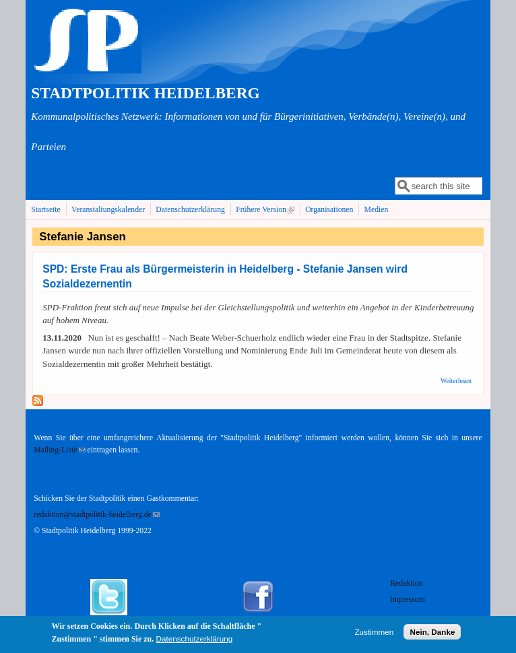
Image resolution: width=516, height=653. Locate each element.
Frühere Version (266, 209)
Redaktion (407, 583)
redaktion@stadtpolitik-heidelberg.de (96, 514)
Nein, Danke (432, 633)
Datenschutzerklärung (190, 209)
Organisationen (329, 209)
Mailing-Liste (59, 450)
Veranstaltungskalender (108, 209)
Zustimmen (373, 633)
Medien (376, 209)
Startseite (46, 209)
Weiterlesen (456, 380)
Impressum (407, 599)
